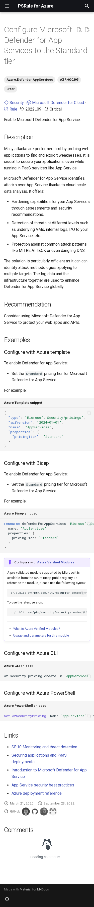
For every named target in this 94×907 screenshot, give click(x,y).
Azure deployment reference (37, 793)
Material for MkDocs (34, 889)
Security (14, 102)
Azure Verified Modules (55, 562)
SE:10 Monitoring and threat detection (44, 747)
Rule (10, 109)
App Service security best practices (43, 785)
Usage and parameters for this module (41, 635)
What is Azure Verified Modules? (36, 629)
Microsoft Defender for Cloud (55, 102)
